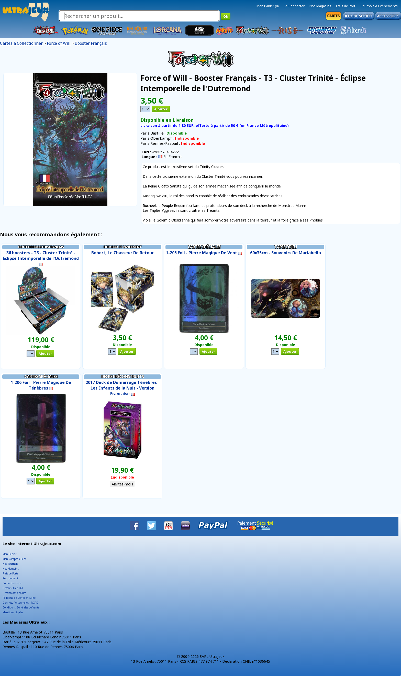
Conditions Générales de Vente (21, 607)
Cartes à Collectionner (21, 43)
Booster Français (91, 43)
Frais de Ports (10, 573)
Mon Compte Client (14, 559)
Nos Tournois (10, 564)
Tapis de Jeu (285, 247)
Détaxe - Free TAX (13, 588)
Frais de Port (345, 6)
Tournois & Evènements (379, 6)
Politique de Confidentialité (19, 598)
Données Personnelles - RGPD (20, 602)
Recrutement (10, 578)
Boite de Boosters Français (41, 247)
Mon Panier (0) (268, 6)
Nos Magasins (320, 6)
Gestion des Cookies (14, 593)
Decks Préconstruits (122, 376)
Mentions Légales (13, 612)
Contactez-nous (12, 583)
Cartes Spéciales (204, 247)
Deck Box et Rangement (122, 247)
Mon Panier (9, 554)
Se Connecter (294, 6)
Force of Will (59, 43)
